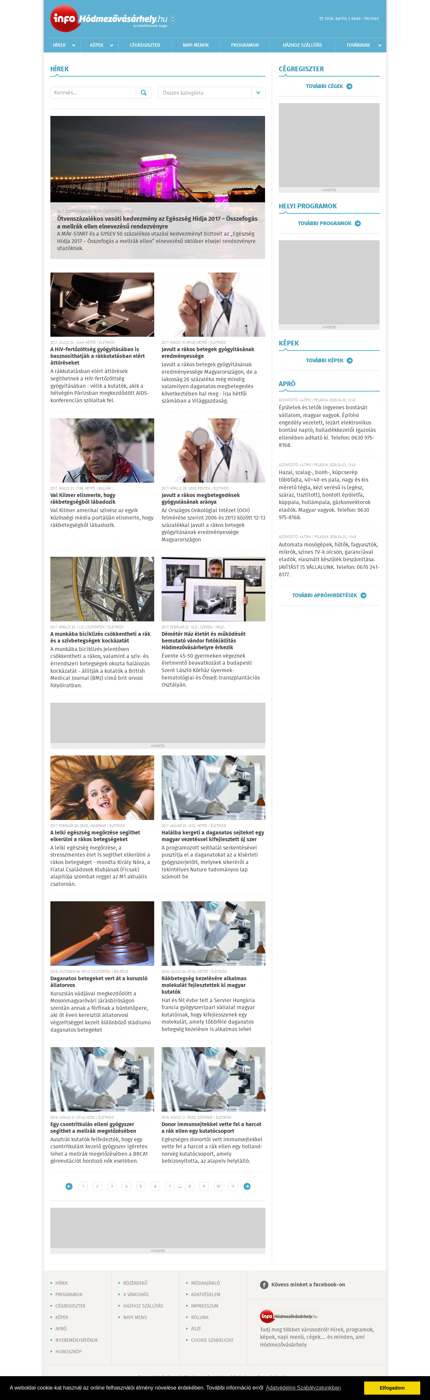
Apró (61, 1329)
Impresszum (204, 1306)
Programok (245, 45)
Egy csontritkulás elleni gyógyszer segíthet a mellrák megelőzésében (93, 1128)
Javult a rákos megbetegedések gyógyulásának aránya (201, 498)
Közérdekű (135, 1283)
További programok (324, 223)
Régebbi (247, 1186)
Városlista (172, 19)
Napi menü (135, 1317)
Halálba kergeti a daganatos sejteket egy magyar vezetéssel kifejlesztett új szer (213, 836)
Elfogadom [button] (392, 1388)
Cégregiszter (145, 45)
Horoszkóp (68, 1352)
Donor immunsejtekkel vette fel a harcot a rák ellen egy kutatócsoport (211, 1128)
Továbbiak (358, 45)
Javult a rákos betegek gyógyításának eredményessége (208, 353)
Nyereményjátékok (76, 1340)
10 (218, 1186)
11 (232, 1186)
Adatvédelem (205, 1295)
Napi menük (196, 45)
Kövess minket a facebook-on (308, 1285)
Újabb (69, 1186)
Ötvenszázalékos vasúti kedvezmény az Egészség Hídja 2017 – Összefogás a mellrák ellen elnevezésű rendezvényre (157, 223)
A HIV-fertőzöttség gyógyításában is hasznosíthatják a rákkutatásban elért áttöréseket (97, 356)
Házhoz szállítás (302, 45)
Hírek (59, 45)
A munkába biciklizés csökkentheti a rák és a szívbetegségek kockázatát (100, 637)
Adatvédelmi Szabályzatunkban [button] (303, 1388)
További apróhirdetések (324, 595)
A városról (136, 1295)
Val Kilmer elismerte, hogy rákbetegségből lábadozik (83, 498)
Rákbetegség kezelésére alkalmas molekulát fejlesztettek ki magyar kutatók (204, 985)
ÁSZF (196, 1329)
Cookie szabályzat (212, 1340)
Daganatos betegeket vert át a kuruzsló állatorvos (98, 982)
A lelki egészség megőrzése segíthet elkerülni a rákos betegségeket (95, 836)
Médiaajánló (205, 1283)
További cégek (324, 86)
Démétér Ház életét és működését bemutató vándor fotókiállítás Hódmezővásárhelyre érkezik (204, 641)
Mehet (143, 93)
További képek (324, 361)
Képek (96, 45)
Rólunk (200, 1317)
